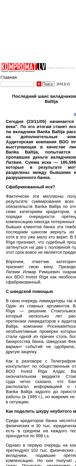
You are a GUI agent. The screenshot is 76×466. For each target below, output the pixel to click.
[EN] (60, 84)
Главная (8, 77)
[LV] (67, 84)
